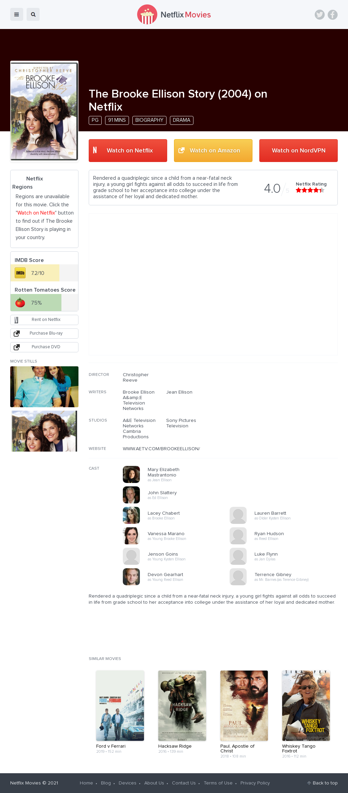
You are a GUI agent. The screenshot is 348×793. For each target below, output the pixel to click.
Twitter (320, 15)
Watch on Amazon (215, 151)
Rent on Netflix (46, 320)
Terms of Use (218, 783)
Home (86, 783)
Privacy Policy (255, 783)
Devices (127, 783)
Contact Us (184, 783)
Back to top (325, 783)
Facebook (333, 15)
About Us (154, 783)
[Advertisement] (286, 415)
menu (16, 14)
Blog (106, 783)
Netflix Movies (25, 783)
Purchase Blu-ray (46, 333)
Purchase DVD (46, 347)
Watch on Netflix (130, 151)
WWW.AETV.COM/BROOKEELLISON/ (161, 448)
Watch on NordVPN (298, 151)
